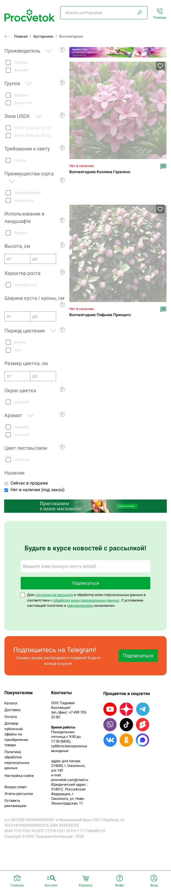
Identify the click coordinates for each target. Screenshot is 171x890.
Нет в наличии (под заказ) (37, 489)
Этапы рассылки (18, 794)
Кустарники (43, 36)
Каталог (11, 703)
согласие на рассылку (54, 595)
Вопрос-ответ (15, 787)
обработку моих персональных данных (86, 600)
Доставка (12, 710)
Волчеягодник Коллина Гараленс (99, 172)
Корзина (85, 885)
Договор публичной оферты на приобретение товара (16, 734)
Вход (154, 885)
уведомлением (80, 605)
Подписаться (85, 583)
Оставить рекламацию (15, 803)
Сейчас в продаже (29, 483)
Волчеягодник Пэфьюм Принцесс (100, 315)
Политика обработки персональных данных (16, 760)
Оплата (10, 717)
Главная (21, 36)
